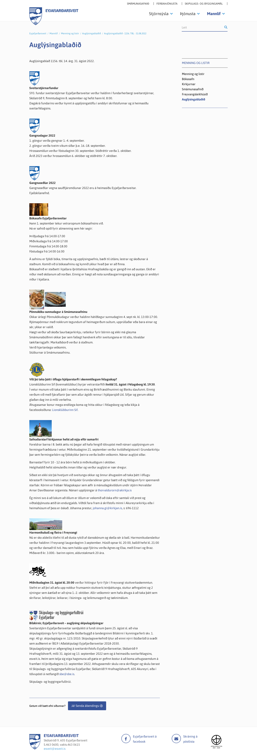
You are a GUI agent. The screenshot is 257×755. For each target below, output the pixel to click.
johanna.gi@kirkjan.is (107, 508)
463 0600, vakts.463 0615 (63, 744)
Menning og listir (70, 33)
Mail (176, 738)
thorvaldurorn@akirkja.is (115, 490)
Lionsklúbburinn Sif (65, 410)
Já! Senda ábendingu (85, 705)
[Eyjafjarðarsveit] (34, 748)
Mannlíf (54, 33)
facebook (126, 738)
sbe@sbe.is (66, 674)
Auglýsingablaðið (91, 33)
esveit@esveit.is (54, 748)
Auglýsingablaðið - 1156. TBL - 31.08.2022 (125, 33)
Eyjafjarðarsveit (37, 33)
